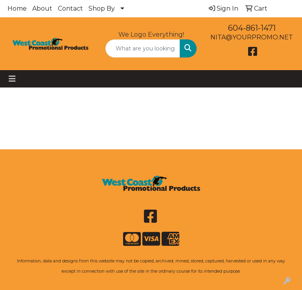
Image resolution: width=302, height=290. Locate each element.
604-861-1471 (252, 28)
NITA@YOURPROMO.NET (251, 37)
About (42, 8)
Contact (70, 8)
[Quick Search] (142, 48)
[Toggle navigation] (12, 78)
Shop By (101, 8)
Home (17, 8)
